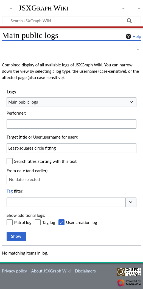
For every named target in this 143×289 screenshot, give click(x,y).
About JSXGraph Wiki (51, 270)
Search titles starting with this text (45, 161)
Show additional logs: (26, 215)
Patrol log (23, 222)
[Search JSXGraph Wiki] (71, 20)
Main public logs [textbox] (23, 101)
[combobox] (71, 102)
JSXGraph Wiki (43, 8)
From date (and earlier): (28, 170)
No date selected (24, 179)
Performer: (16, 112)
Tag (10, 190)
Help (132, 36)
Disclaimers (85, 270)
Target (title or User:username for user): (42, 136)
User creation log (81, 222)
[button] (130, 202)
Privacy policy (14, 270)
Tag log (48, 222)
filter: (15, 190)
